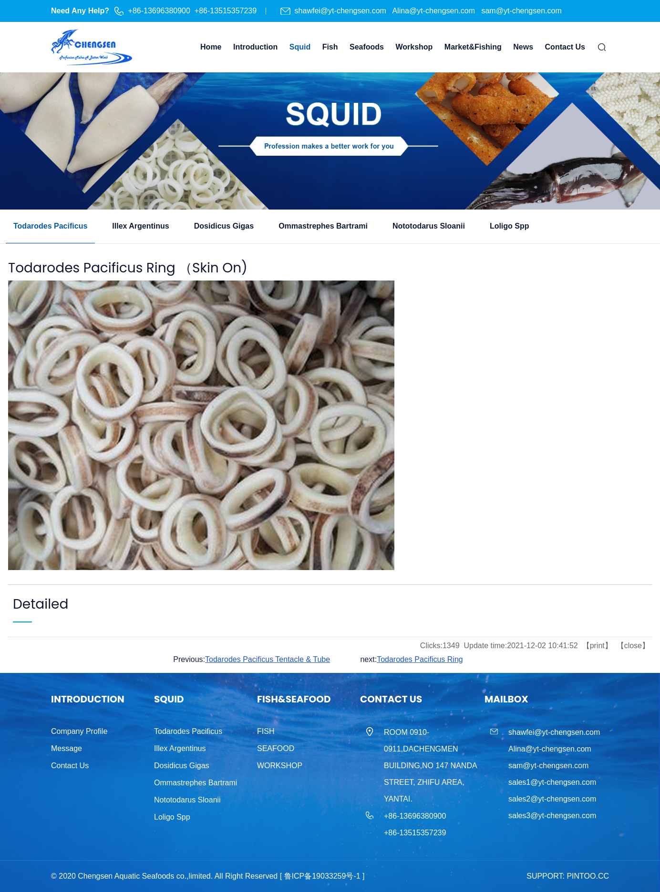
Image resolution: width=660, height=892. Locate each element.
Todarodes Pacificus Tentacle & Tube (267, 659)
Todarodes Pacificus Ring (420, 659)
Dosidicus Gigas (181, 766)
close (633, 645)
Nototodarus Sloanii (187, 800)
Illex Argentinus (180, 748)
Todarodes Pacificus (188, 731)
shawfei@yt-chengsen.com (342, 11)
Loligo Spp (172, 817)
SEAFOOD (275, 748)
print (597, 645)
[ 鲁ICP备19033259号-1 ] (322, 876)
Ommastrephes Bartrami (195, 783)
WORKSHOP (279, 766)
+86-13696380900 (159, 11)
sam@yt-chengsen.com (521, 11)
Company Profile (79, 731)
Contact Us (70, 766)
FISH (265, 731)
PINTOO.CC (588, 876)
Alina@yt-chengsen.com (434, 11)
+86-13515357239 (226, 11)
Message (66, 748)
